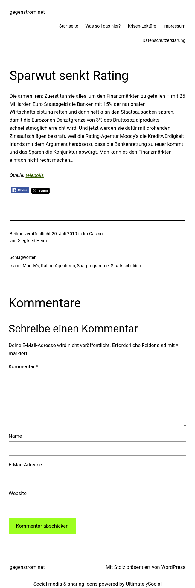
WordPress (173, 567)
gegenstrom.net (27, 12)
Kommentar (23, 366)
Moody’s (31, 265)
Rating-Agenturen (58, 265)
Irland (15, 265)
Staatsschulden (126, 265)
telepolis (34, 175)
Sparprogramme (93, 265)
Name (15, 436)
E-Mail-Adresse (25, 465)
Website (18, 493)
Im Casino (93, 233)
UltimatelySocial (144, 584)
